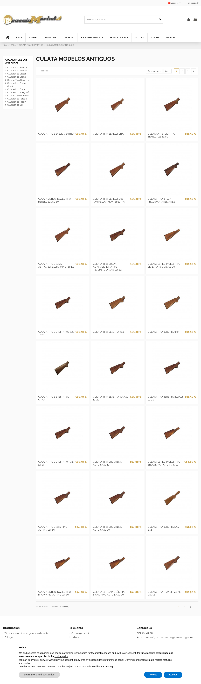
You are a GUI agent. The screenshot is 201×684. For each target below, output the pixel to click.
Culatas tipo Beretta (17, 70)
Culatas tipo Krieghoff (18, 92)
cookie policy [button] (61, 656)
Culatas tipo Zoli (15, 105)
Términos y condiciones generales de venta (26, 633)
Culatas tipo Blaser (16, 73)
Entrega (9, 637)
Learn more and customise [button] (39, 674)
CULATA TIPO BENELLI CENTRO (56, 133)
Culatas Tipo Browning (18, 80)
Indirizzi (76, 637)
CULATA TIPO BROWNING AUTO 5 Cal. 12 (107, 463)
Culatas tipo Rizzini (16, 102)
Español (174, 3)
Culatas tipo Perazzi (17, 98)
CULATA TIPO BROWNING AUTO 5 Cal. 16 (52, 528)
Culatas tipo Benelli (17, 67)
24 (167, 71)
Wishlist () (191, 3)
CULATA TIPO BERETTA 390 (163, 331)
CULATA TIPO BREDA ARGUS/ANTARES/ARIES (161, 200)
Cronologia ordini (80, 633)
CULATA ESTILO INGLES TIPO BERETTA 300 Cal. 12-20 (164, 265)
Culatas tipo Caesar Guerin (16, 84)
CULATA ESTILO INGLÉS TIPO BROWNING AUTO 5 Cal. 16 (54, 593)
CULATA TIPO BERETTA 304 (108, 331)
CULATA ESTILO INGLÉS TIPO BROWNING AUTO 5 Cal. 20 (109, 593)
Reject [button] (153, 674)
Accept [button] (173, 674)
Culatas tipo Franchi (17, 89)
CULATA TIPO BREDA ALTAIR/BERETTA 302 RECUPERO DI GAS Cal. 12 (107, 266)
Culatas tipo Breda (16, 77)
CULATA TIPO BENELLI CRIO (108, 133)
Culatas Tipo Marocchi (18, 95)
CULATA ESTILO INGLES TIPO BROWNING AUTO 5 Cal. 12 (164, 463)
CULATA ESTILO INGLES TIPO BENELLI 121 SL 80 (54, 200)
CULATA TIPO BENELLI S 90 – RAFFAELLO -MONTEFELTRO (109, 200)
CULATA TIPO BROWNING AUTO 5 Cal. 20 (107, 528)
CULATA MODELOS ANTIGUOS (16, 61)
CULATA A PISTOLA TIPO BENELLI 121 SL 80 (161, 135)
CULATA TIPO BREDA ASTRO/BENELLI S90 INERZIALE (56, 265)
